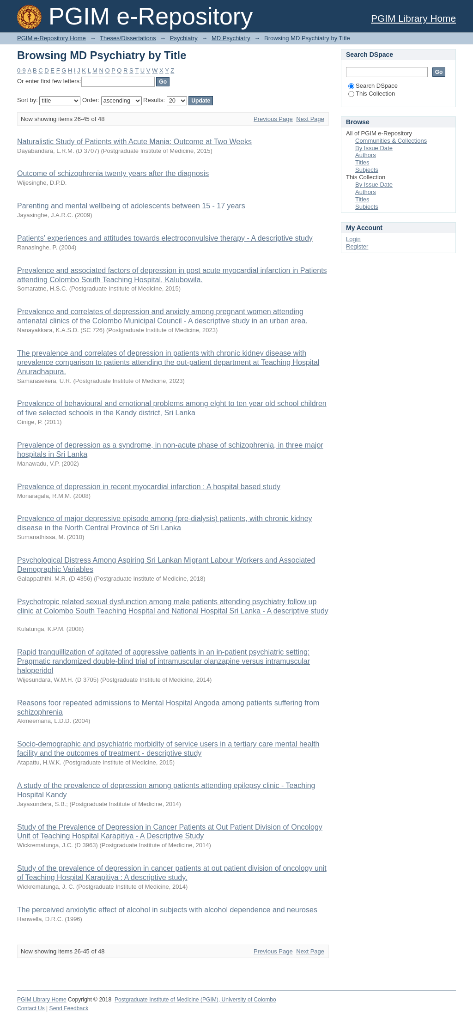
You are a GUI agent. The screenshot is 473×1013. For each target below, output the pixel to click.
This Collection (371, 93)
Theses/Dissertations (128, 38)
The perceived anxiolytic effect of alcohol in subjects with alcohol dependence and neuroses (167, 910)
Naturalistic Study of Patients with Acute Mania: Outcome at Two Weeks (134, 142)
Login (353, 239)
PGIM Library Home (413, 18)
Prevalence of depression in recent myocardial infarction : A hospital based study (148, 487)
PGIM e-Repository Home (51, 38)
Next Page (310, 118)
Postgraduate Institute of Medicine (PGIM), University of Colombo (195, 999)
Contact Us (31, 1008)
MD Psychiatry (231, 38)
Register (357, 246)
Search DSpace (373, 85)
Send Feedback (69, 1008)
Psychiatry (184, 38)
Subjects (366, 169)
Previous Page (273, 118)
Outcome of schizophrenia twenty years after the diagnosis (113, 173)
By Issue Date (374, 148)
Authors (365, 155)
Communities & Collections (391, 140)
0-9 (21, 70)
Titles (362, 162)
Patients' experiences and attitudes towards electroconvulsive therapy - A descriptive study (165, 238)
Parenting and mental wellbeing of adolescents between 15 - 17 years (131, 206)
